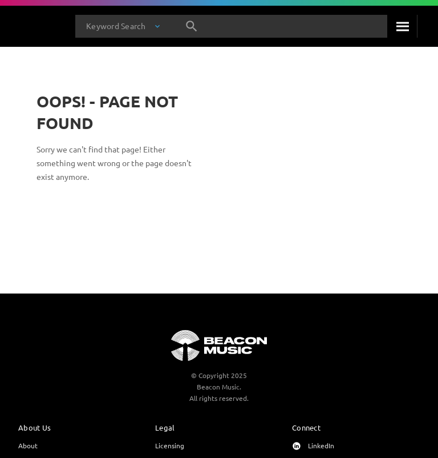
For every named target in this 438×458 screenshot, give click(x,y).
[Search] (402, 26)
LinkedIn (321, 445)
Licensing (169, 445)
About (28, 445)
